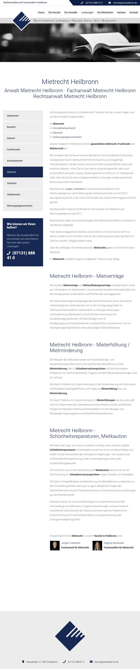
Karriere (121, 12)
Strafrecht (12, 183)
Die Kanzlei (54, 12)
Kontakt (134, 12)
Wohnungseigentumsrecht (19, 205)
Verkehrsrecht (13, 194)
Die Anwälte (70, 12)
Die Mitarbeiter (105, 12)
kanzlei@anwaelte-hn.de (125, 3)
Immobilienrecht (15, 160)
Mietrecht (11, 172)
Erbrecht (11, 138)
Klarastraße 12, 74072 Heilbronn (42, 662)
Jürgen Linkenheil (74, 188)
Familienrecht (13, 149)
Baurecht (11, 127)
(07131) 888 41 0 (76, 662)
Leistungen (87, 12)
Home (41, 12)
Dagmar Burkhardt (114, 543)
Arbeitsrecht (12, 115)
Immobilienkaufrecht (64, 128)
